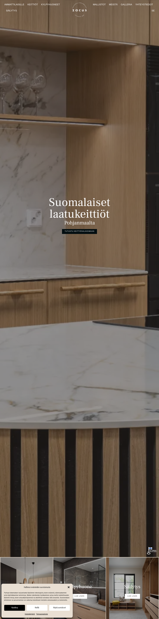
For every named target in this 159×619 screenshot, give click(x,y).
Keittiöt (33, 4)
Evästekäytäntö (30, 614)
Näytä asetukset (59, 608)
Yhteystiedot (144, 4)
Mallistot (99, 4)
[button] (68, 587)
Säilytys (11, 10)
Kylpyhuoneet (50, 4)
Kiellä (37, 608)
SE (153, 10)
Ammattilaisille (14, 4)
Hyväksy (14, 608)
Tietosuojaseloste (42, 614)
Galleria (126, 4)
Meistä (113, 4)
